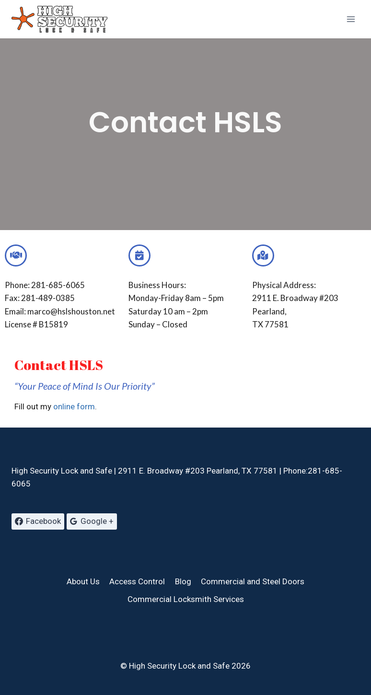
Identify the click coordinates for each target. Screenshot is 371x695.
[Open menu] (350, 19)
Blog (183, 581)
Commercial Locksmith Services (186, 599)
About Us (83, 581)
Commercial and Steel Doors (252, 581)
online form (74, 406)
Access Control (137, 581)
